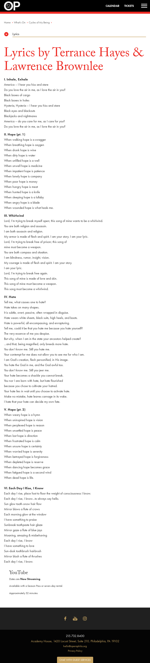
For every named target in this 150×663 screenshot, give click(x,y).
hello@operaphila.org (75, 646)
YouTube (75, 619)
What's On (20, 22)
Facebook (65, 619)
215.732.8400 (75, 636)
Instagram (85, 619)
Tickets (129, 6)
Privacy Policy (75, 651)
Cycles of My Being (39, 22)
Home (7, 22)
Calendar (112, 6)
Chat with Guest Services (75, 660)
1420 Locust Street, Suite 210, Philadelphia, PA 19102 (75, 641)
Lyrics (15, 34)
